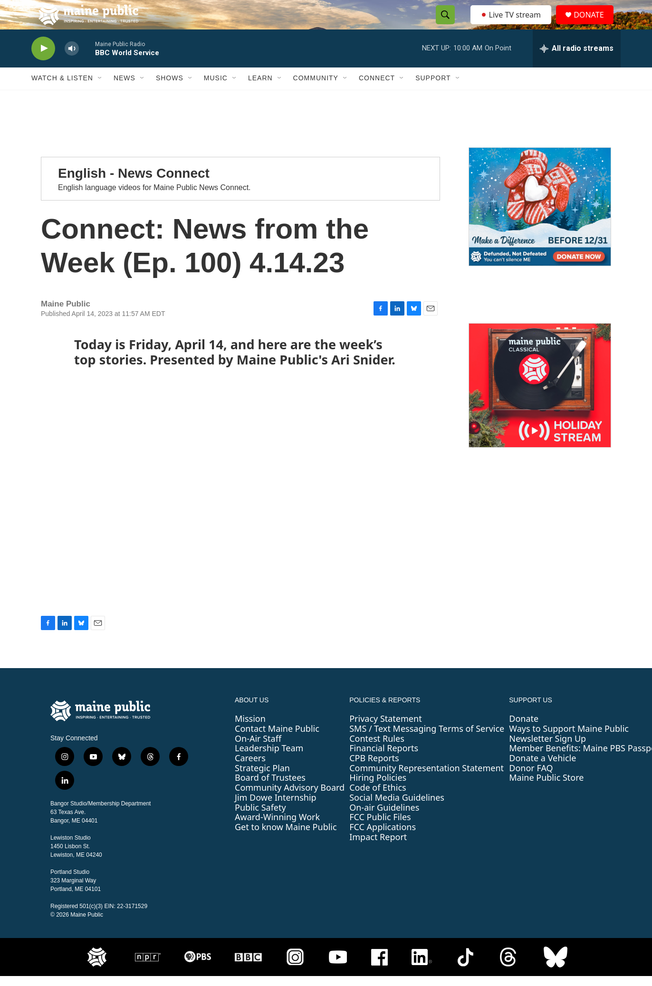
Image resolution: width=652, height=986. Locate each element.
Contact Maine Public (277, 749)
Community (315, 99)
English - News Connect (134, 193)
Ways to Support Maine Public (569, 749)
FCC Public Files (380, 837)
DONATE (594, 25)
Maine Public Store (546, 798)
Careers (250, 778)
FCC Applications (382, 847)
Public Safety (260, 827)
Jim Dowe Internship (275, 817)
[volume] (72, 69)
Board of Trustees (270, 798)
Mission (250, 739)
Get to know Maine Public (286, 847)
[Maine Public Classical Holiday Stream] (540, 406)
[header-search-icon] (442, 25)
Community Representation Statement (426, 788)
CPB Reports (374, 778)
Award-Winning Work (277, 837)
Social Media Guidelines (396, 817)
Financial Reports (383, 769)
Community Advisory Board (290, 808)
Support (433, 99)
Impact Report (378, 857)
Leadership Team (269, 769)
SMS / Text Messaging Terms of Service (426, 749)
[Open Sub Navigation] (100, 99)
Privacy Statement (385, 739)
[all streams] (577, 69)
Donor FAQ (531, 788)
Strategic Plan (262, 788)
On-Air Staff (258, 759)
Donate (523, 739)
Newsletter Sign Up (547, 759)
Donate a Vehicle (542, 778)
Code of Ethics (377, 808)
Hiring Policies (377, 798)
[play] (43, 69)
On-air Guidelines (384, 827)
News (124, 99)
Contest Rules (376, 759)
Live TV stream (511, 24)
